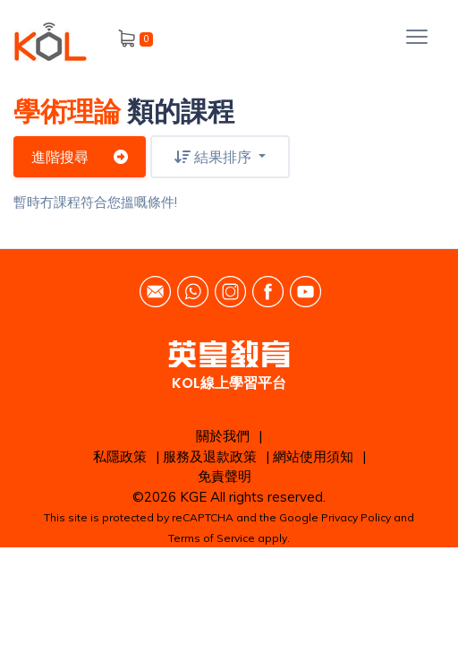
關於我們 (223, 435)
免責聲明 (224, 476)
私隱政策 (120, 456)
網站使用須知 (313, 456)
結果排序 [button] (214, 157)
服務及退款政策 (210, 456)
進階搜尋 (79, 157)
